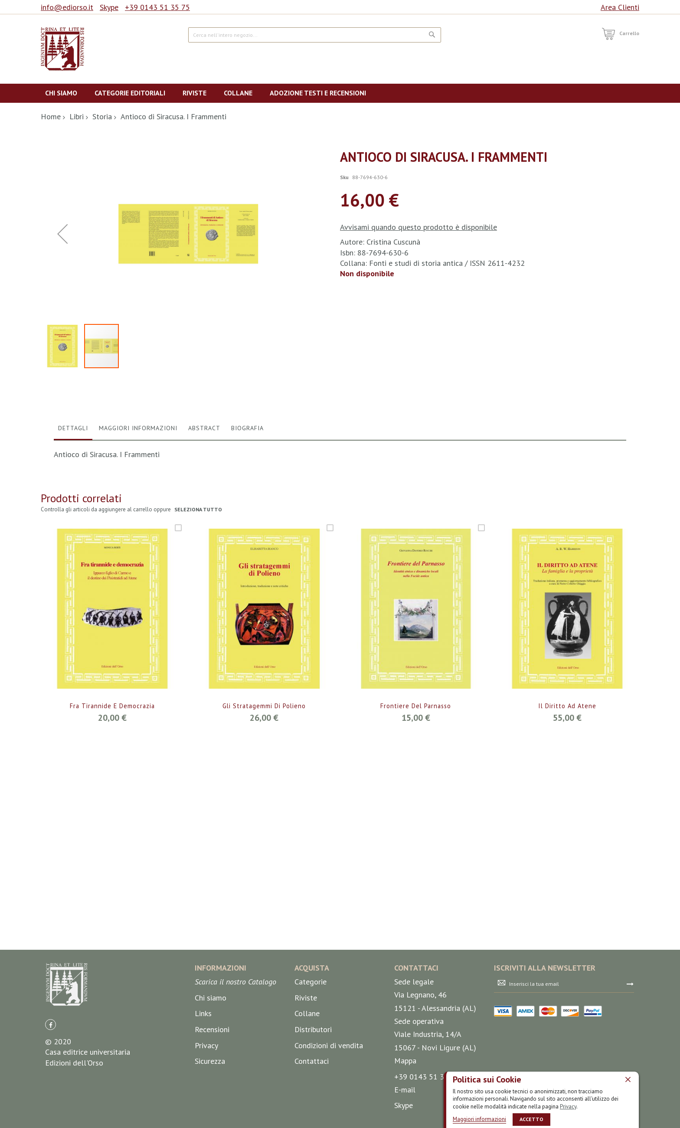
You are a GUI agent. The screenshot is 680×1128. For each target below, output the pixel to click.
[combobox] (314, 35)
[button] (62, 324)
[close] (627, 1078)
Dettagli (73, 609)
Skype (109, 7)
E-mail (404, 1090)
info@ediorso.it (67, 7)
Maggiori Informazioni (138, 609)
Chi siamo (210, 998)
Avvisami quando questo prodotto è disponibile (418, 227)
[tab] (73, 611)
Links (203, 1014)
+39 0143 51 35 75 (157, 7)
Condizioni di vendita (328, 1045)
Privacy (568, 1106)
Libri (76, 116)
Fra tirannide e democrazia (112, 887)
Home (51, 116)
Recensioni (212, 1029)
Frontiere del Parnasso (415, 887)
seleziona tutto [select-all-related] (198, 690)
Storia (102, 116)
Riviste (305, 998)
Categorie (310, 982)
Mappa (405, 1061)
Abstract (204, 609)
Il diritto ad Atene (567, 887)
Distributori (313, 1029)
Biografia (247, 609)
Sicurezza (210, 1061)
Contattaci (311, 1061)
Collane (307, 1014)
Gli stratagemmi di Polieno (264, 887)
